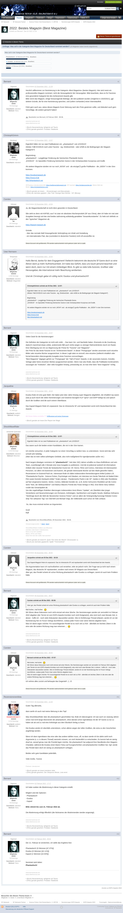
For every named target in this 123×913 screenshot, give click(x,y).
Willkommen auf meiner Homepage (57, 416)
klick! (43, 524)
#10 (118, 648)
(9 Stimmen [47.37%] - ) (26, 57)
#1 (118, 81)
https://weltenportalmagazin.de (56, 185)
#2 (118, 135)
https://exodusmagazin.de (36, 175)
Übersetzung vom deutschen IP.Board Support (20, 909)
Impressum (60, 18)
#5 (118, 328)
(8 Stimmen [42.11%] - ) (24, 61)
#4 (118, 252)
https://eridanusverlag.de (84, 185)
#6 (118, 386)
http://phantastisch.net (34, 180)
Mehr (84, 18)
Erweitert (121, 9)
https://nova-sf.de (32, 178)
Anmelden (100, 2)
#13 (118, 834)
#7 (118, 427)
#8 (118, 548)
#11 (118, 697)
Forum (19, 18)
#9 (118, 591)
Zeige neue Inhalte (108, 18)
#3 (118, 199)
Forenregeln (103, 902)
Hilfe (24, 906)
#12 (118, 778)
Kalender (40, 18)
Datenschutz (72, 18)
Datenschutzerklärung (114, 902)
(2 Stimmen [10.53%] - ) (22, 66)
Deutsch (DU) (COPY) (12, 906)
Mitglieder (29, 18)
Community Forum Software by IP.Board (109, 906)
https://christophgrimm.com (39, 187)
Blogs (50, 18)
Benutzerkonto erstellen (113, 2)
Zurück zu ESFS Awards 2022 (112, 888)
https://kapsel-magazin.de (36, 225)
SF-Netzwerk (8, 18)
